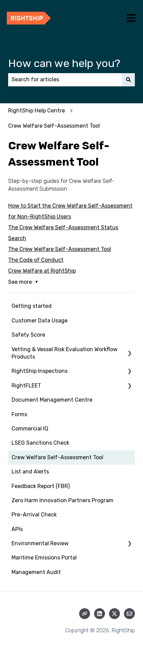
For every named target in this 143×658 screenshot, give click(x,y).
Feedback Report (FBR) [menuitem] (41, 486)
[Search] (128, 79)
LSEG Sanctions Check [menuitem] (40, 443)
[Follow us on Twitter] (114, 613)
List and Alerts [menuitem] (30, 471)
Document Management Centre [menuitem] (52, 400)
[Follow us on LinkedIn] (99, 613)
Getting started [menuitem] (32, 306)
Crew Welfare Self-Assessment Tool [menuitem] (57, 457)
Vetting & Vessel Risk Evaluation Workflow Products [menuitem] (65, 353)
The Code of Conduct (36, 260)
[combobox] (65, 79)
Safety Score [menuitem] (28, 335)
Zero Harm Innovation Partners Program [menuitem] (62, 500)
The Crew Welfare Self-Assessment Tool (59, 249)
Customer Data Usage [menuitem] (40, 320)
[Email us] (129, 613)
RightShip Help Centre (36, 110)
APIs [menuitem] (17, 529)
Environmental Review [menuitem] (40, 543)
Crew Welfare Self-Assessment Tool (54, 126)
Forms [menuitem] (19, 414)
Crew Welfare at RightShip (42, 271)
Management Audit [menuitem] (36, 572)
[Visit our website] (84, 613)
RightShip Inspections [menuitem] (40, 371)
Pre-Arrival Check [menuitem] (34, 514)
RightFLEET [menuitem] (26, 385)
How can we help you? (64, 63)
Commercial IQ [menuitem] (30, 428)
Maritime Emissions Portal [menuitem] (44, 557)
